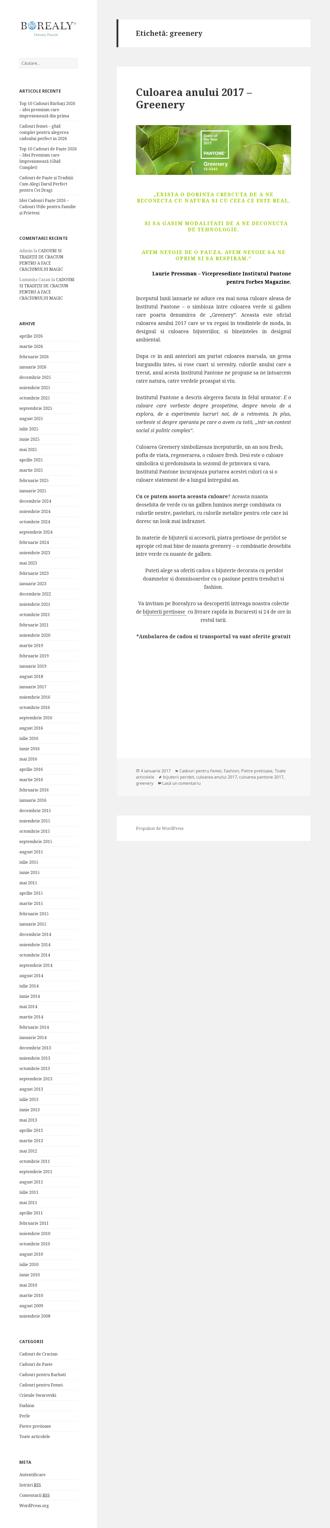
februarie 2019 (34, 656)
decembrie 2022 (35, 594)
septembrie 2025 (35, 408)
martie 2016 (31, 779)
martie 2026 (31, 346)
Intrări (30, 1485)
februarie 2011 (34, 1223)
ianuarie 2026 (32, 367)
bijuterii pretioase (164, 611)
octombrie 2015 (34, 831)
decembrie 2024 (35, 501)
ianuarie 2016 (32, 800)
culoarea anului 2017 (216, 777)
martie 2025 (31, 470)
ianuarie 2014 (32, 1037)
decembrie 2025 (35, 377)
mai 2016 (28, 759)
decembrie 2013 (35, 1048)
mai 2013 (28, 1120)
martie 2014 (31, 1017)
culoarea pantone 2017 (261, 777)
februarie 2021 (34, 625)
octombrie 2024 (34, 522)
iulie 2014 (28, 986)
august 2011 (31, 1182)
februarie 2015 (34, 914)
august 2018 (31, 676)
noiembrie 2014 (34, 944)
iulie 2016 (28, 738)
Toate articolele (34, 1436)
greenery (144, 783)
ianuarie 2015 (32, 924)
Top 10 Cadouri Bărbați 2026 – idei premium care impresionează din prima (47, 110)
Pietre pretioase (35, 1426)
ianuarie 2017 (32, 687)
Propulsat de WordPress (160, 828)
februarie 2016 (34, 790)
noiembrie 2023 (34, 552)
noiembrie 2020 (34, 635)
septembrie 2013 (35, 1079)
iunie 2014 (29, 996)
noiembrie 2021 (34, 604)
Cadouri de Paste (36, 1364)
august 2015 (31, 852)
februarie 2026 (34, 356)
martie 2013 (31, 1140)
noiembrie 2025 (34, 387)
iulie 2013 (28, 1099)
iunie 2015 (29, 872)
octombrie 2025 (34, 398)
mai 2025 (28, 449)
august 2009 (31, 1306)
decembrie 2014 (35, 934)
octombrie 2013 (34, 1068)
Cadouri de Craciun (38, 1354)
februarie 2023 (34, 573)
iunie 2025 (29, 439)
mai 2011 (28, 1202)
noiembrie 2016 (34, 697)
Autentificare (32, 1474)
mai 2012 (28, 1151)
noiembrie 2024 (34, 511)
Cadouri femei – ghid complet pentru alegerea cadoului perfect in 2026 (44, 132)
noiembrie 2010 (34, 1233)
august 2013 (31, 1089)
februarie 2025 (34, 480)
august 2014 (31, 975)
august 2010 (31, 1254)
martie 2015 (31, 903)
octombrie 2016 (34, 707)
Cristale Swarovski (37, 1395)
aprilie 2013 (31, 1130)
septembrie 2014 (35, 965)
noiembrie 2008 (34, 1316)
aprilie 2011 (31, 1213)
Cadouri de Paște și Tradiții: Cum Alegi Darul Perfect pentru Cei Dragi (46, 184)
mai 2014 (28, 1006)
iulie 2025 (28, 429)
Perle (24, 1416)
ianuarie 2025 (32, 491)
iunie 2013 (29, 1110)
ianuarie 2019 (32, 666)
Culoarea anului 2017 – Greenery (194, 98)
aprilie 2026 (31, 336)
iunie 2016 (29, 748)
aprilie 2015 (31, 893)
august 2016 (31, 728)
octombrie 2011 (34, 1161)
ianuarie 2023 (32, 583)
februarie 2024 (34, 542)
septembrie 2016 (35, 718)
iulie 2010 (28, 1264)
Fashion (26, 1405)
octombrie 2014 (34, 955)
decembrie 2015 (35, 810)
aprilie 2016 (31, 769)
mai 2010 (28, 1285)
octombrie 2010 (34, 1244)
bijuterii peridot (178, 777)
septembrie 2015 (35, 841)
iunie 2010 (29, 1275)
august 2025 (31, 418)
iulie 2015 (28, 862)
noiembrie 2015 (34, 821)
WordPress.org (34, 1505)
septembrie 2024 (35, 532)
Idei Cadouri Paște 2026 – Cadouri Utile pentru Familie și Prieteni (47, 207)
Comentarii (34, 1495)
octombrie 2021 (34, 614)
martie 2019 (31, 645)
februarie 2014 (34, 1027)
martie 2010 (31, 1295)
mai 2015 (28, 883)
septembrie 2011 (35, 1171)
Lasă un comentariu (181, 783)
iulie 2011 (28, 1192)
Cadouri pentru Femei (41, 1385)
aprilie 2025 (31, 460)
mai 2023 (28, 563)
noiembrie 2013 (34, 1058)
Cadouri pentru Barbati (42, 1374)
